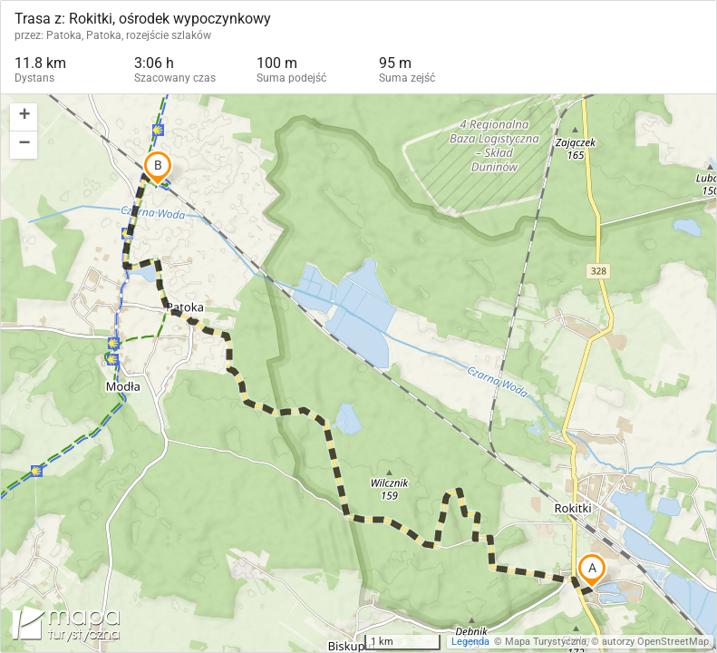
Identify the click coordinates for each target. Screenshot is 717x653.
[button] (23, 117)
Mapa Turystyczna (545, 642)
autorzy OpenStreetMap (655, 642)
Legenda (470, 642)
